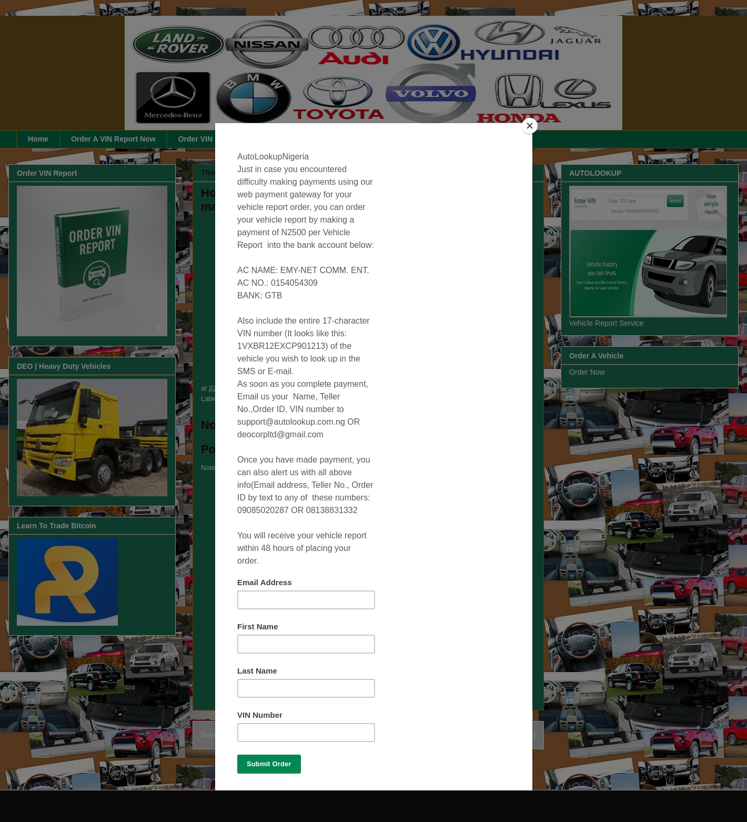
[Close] (530, 126)
